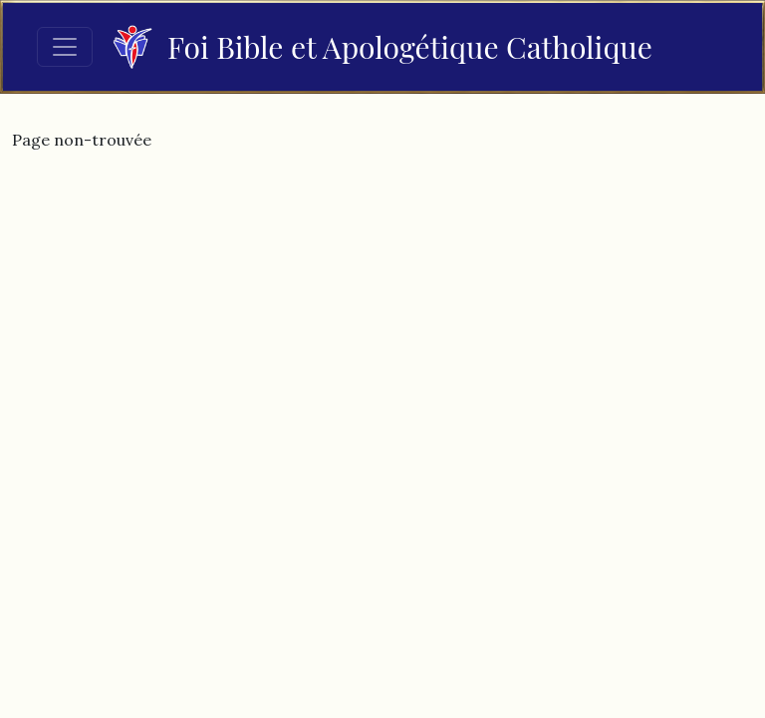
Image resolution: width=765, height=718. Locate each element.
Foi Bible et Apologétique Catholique (382, 47)
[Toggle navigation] (65, 47)
